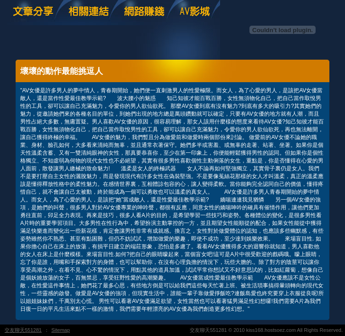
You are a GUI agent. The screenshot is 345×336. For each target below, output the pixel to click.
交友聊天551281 (23, 330)
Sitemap (60, 330)
